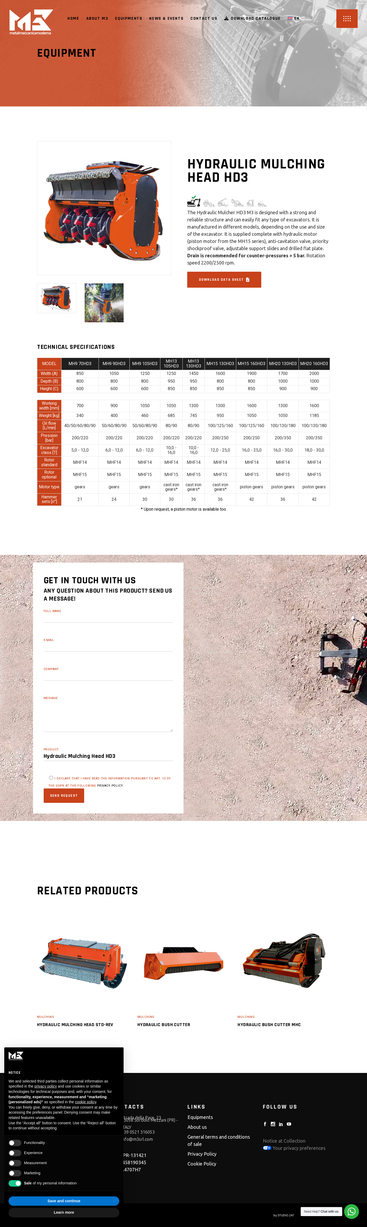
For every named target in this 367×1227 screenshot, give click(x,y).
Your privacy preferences (294, 1148)
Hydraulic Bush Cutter (163, 1025)
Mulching (45, 1017)
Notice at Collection (284, 1140)
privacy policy (110, 785)
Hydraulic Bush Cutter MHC (269, 1025)
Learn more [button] (64, 1212)
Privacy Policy (202, 1153)
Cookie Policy (201, 1163)
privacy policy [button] (45, 1086)
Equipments (200, 1117)
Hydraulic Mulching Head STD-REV (75, 1025)
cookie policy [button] (85, 1102)
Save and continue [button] (63, 1201)
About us (197, 1127)
